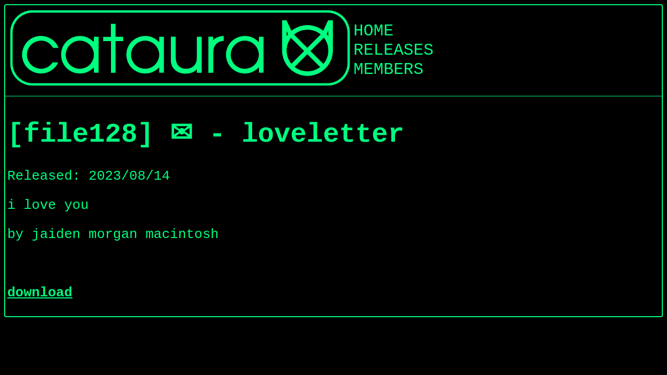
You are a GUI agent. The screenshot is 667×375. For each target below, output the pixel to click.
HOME (373, 31)
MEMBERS (388, 69)
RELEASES (393, 50)
